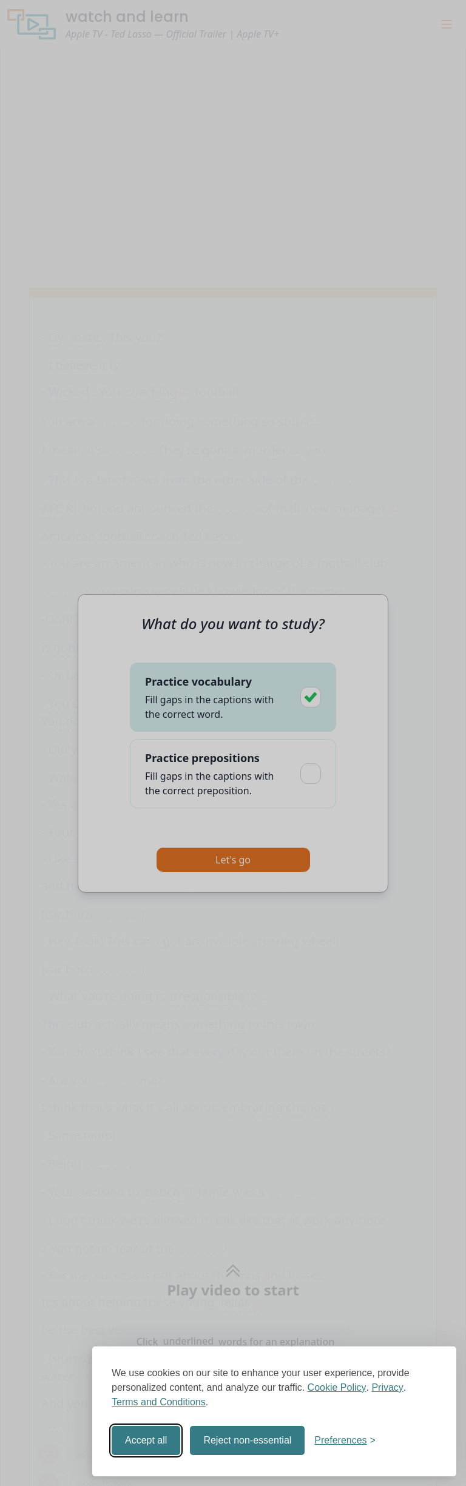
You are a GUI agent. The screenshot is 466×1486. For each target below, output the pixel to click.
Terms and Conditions (159, 1402)
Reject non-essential (247, 1440)
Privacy (387, 1387)
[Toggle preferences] (345, 1440)
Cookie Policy (337, 1387)
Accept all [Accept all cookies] (146, 1440)
